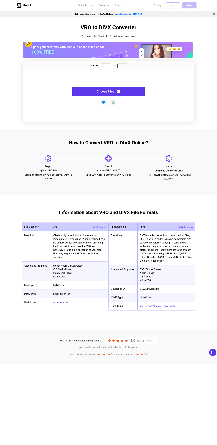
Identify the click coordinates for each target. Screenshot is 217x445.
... (104, 66)
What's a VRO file (62, 302)
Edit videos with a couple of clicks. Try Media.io (108, 14)
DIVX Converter (184, 226)
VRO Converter (98, 226)
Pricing (157, 5)
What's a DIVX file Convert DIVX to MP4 (161, 306)
